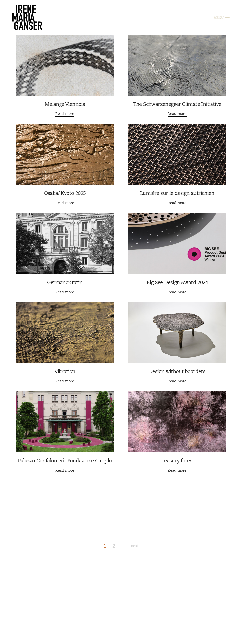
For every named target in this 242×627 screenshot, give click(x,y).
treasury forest (177, 460)
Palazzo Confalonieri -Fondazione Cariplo (65, 460)
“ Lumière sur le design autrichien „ (177, 193)
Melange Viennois (65, 104)
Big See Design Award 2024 (177, 282)
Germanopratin (64, 282)
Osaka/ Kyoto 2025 (65, 193)
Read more (64, 113)
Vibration (64, 371)
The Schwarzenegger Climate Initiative (177, 104)
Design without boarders (177, 371)
